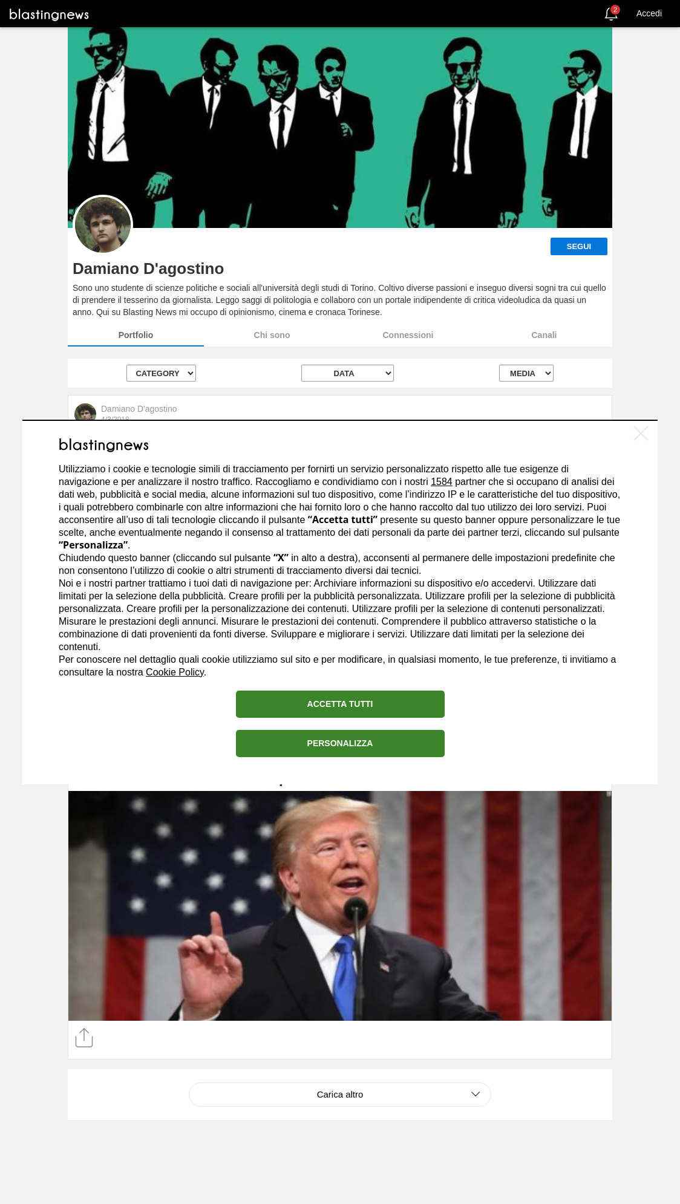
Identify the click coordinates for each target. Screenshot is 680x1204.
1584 (442, 482)
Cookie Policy (175, 672)
